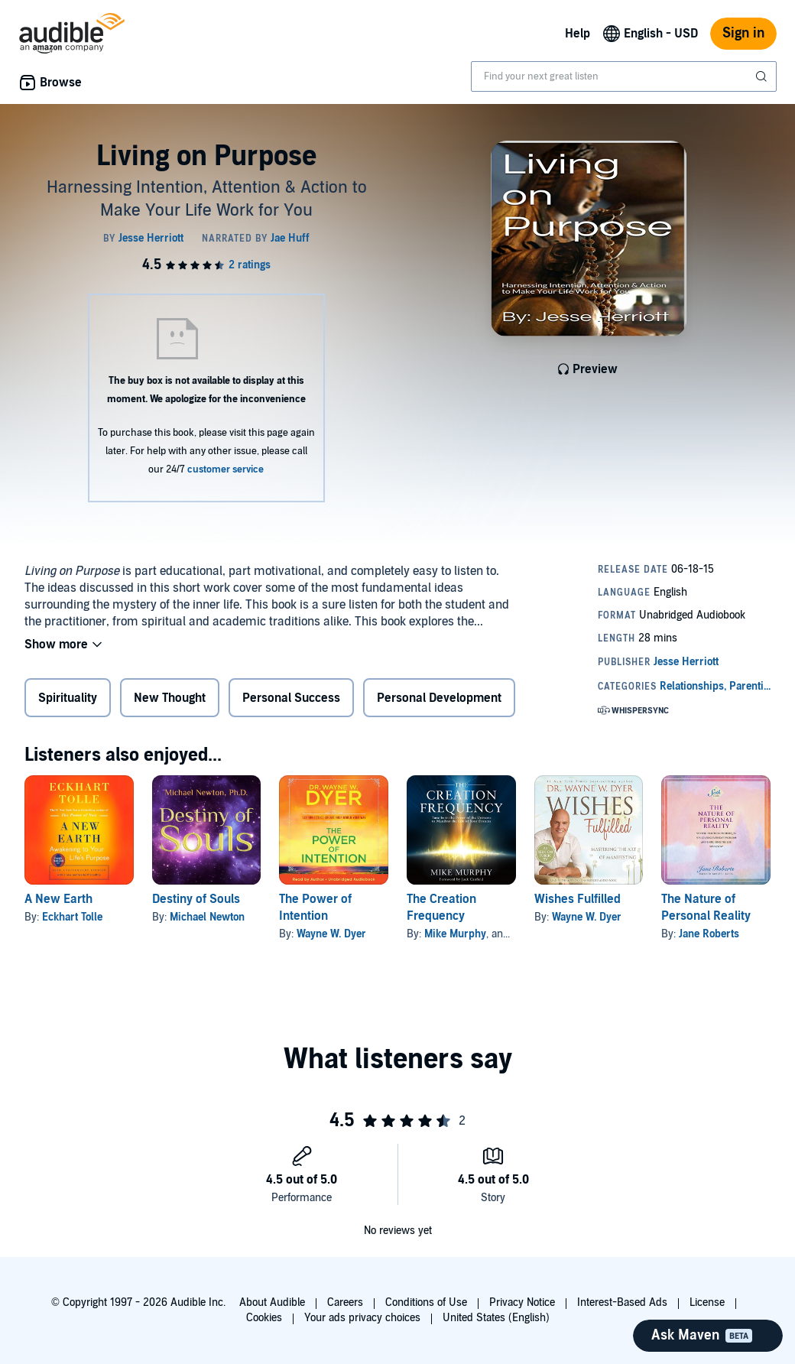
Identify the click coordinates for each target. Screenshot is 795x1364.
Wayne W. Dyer (331, 933)
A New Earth (58, 899)
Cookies (264, 1317)
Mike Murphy (455, 933)
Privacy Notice (522, 1302)
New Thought (170, 698)
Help (577, 33)
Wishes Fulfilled (577, 899)
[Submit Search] (763, 76)
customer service (225, 469)
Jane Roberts (709, 933)
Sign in (743, 33)
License (707, 1302)
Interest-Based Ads (622, 1302)
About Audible (272, 1302)
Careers (345, 1302)
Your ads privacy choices (362, 1317)
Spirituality (67, 698)
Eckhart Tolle (72, 917)
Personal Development (439, 698)
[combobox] (624, 76)
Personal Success (291, 698)
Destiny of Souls (196, 899)
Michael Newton (207, 917)
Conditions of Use (426, 1302)
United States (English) (496, 1317)
